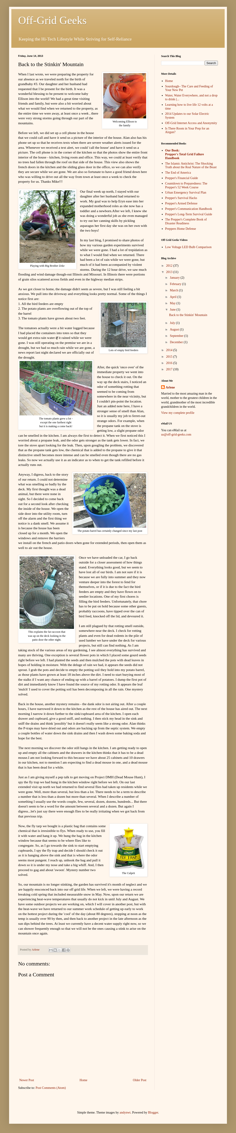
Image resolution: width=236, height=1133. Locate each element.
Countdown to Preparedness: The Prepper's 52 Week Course (186, 185)
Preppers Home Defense (180, 228)
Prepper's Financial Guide (181, 178)
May (173, 303)
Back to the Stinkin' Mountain (188, 315)
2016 (169, 363)
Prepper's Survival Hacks (181, 198)
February (176, 284)
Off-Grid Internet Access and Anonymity (191, 123)
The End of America (178, 172)
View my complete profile (177, 412)
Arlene (170, 387)
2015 (169, 356)
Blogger (153, 1112)
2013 (169, 272)
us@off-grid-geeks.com (176, 434)
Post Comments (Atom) (51, 1088)
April (173, 297)
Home (83, 1080)
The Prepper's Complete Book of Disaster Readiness (186, 221)
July (173, 323)
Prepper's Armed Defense (181, 203)
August (175, 329)
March (174, 290)
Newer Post (26, 1080)
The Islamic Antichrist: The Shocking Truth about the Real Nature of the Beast (191, 165)
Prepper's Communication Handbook (188, 209)
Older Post (140, 1080)
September (177, 336)
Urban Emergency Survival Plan (185, 192)
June (173, 309)
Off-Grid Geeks (52, 20)
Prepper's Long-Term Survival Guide (188, 214)
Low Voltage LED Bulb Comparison (188, 247)
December (177, 342)
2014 (169, 350)
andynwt (125, 1112)
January (175, 277)
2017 (169, 369)
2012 (169, 265)
